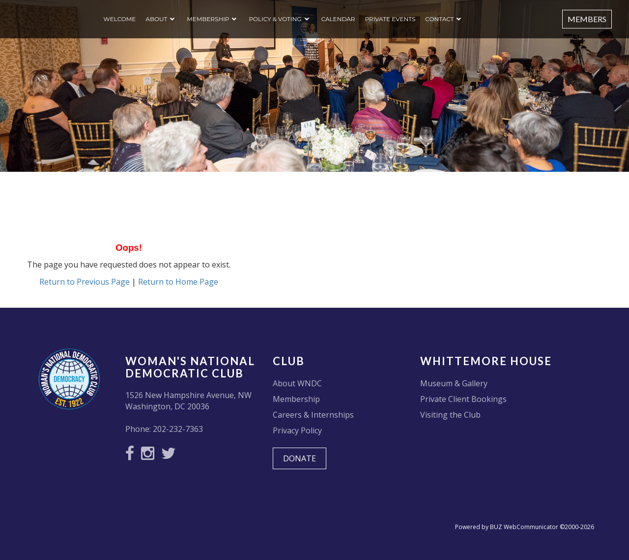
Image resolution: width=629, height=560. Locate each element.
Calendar (338, 19)
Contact (439, 19)
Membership (208, 19)
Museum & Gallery (453, 383)
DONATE (299, 458)
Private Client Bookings (463, 399)
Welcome (120, 19)
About (156, 19)
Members (587, 19)
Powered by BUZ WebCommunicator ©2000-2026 (524, 527)
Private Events (390, 19)
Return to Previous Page (84, 281)
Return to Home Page (178, 281)
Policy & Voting (275, 19)
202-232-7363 (178, 429)
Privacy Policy (297, 430)
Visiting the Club (450, 414)
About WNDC (297, 383)
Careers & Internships (313, 414)
